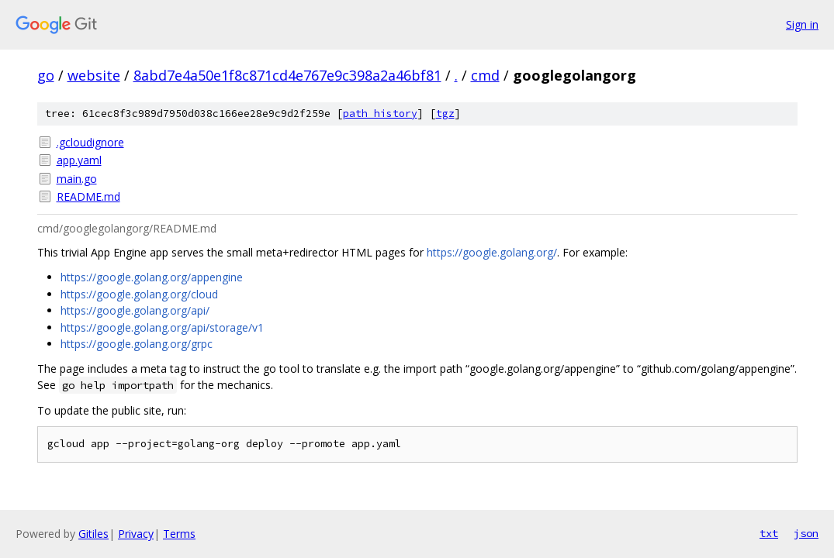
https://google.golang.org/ (492, 252)
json (806, 533)
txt (769, 533)
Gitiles (93, 533)
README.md (88, 196)
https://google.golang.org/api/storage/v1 (162, 327)
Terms (179, 533)
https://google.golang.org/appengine (152, 277)
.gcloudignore (90, 142)
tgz (445, 113)
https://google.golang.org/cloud (139, 294)
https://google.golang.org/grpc (137, 343)
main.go (77, 178)
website (93, 75)
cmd (485, 75)
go (45, 75)
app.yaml (79, 160)
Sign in (802, 24)
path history (380, 113)
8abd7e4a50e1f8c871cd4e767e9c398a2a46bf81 (287, 75)
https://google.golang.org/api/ (135, 310)
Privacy (136, 533)
